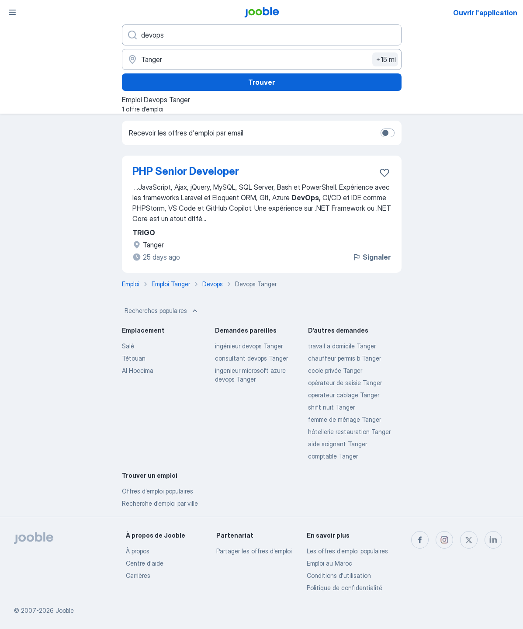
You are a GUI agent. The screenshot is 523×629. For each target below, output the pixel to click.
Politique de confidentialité (344, 587)
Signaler (371, 257)
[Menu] (12, 12)
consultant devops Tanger (251, 358)
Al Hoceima (137, 370)
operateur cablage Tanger (343, 395)
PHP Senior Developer (185, 171)
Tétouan (133, 358)
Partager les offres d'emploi (254, 551)
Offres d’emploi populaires (157, 491)
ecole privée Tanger (335, 370)
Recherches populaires (162, 310)
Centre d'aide (144, 563)
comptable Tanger (333, 456)
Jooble (64, 610)
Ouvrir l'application (485, 12)
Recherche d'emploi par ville (160, 503)
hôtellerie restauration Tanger (349, 431)
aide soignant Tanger (337, 444)
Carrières (138, 575)
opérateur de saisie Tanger (345, 382)
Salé (128, 346)
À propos (137, 551)
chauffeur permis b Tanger (344, 358)
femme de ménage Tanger (344, 419)
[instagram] (444, 540)
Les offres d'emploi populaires (347, 551)
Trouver (261, 82)
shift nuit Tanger (331, 407)
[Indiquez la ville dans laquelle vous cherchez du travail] (262, 59)
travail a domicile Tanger (342, 346)
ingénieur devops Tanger (249, 346)
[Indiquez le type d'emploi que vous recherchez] (262, 34)
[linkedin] (493, 540)
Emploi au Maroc (329, 563)
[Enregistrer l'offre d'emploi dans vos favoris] (384, 172)
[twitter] (469, 540)
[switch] (388, 133)
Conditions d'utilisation (339, 575)
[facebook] (420, 540)
